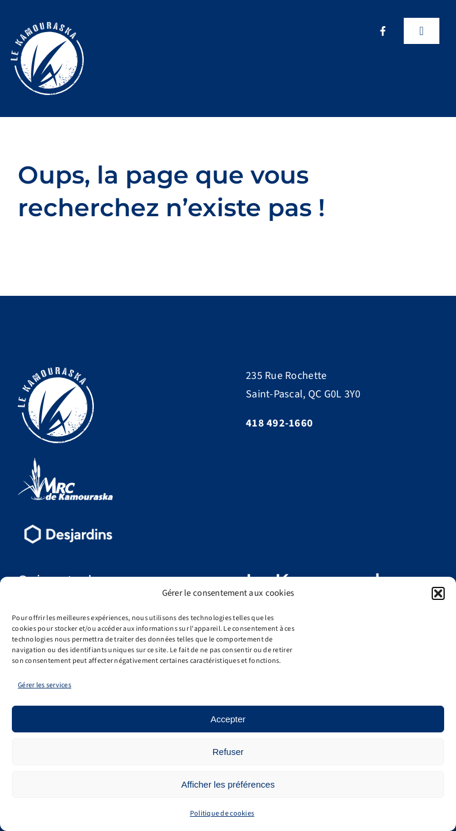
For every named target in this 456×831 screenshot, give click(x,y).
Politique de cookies (222, 813)
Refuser (228, 752)
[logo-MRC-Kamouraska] (65, 463)
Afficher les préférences (227, 784)
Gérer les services (44, 685)
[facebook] (383, 31)
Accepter (227, 719)
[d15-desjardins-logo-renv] (68, 523)
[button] (438, 593)
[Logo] (47, 27)
